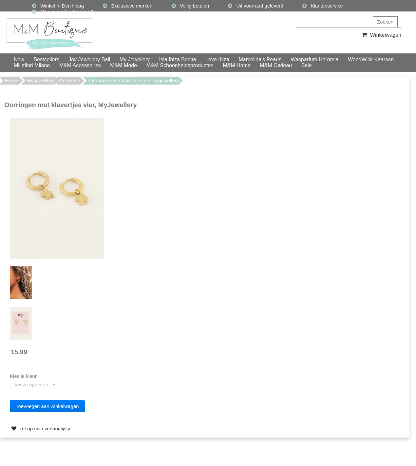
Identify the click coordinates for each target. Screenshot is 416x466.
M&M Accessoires (80, 65)
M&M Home (236, 65)
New (19, 59)
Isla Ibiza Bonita (177, 59)
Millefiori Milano (32, 65)
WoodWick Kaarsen (371, 59)
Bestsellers (46, 59)
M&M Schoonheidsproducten (180, 65)
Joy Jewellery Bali (89, 59)
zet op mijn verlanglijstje (40, 428)
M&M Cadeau (276, 65)
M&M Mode (123, 65)
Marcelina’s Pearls (260, 59)
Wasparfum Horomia (314, 59)
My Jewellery (135, 59)
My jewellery (40, 80)
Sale (306, 65)
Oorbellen (69, 80)
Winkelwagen (380, 35)
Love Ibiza (217, 59)
